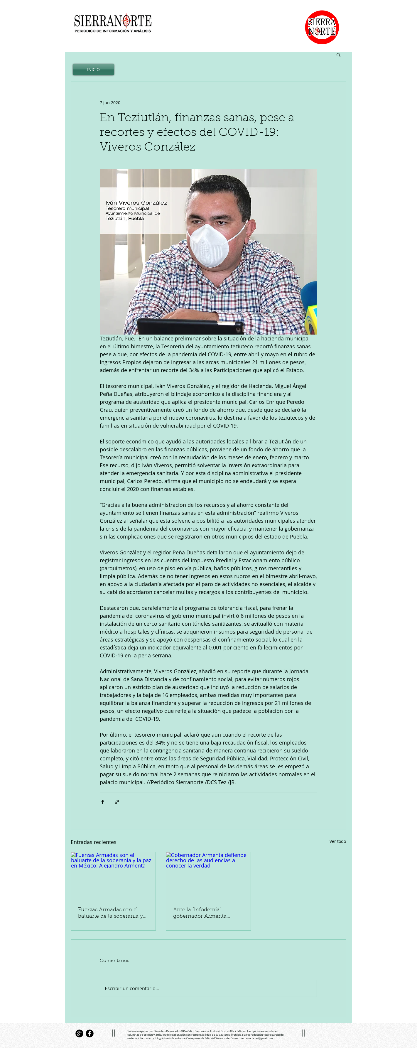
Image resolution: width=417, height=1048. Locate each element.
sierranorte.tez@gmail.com (256, 1038)
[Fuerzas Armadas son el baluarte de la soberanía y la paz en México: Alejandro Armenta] (113, 876)
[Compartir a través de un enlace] (117, 802)
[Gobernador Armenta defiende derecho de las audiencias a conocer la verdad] (208, 876)
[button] (338, 54)
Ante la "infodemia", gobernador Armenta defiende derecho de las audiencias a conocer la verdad (203, 913)
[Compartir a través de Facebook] (102, 802)
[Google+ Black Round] (79, 1033)
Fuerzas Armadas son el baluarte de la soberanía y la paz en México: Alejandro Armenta (113, 913)
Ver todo (338, 841)
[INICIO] (93, 69)
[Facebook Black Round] (90, 1033)
